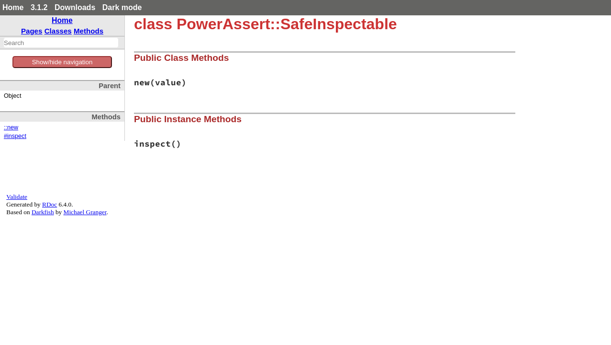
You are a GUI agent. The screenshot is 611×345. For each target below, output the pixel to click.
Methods (88, 31)
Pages (32, 31)
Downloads (75, 7)
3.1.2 (39, 7)
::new (11, 127)
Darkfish (43, 212)
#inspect (15, 136)
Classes (58, 31)
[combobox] (61, 42)
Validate (16, 196)
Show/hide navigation (62, 62)
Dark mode (122, 7)
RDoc (49, 204)
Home (12, 7)
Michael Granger (85, 212)
